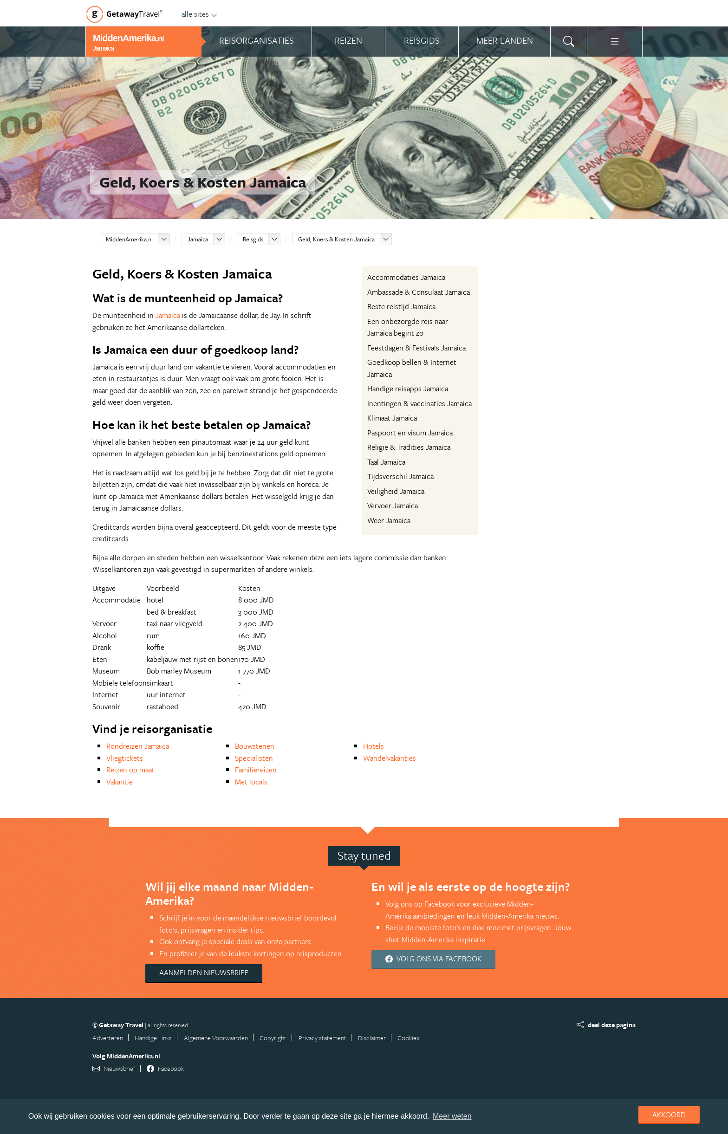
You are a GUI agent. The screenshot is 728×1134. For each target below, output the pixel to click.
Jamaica (198, 239)
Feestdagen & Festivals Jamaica (416, 347)
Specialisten (254, 758)
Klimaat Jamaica (392, 417)
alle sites (199, 13)
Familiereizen (256, 769)
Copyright (273, 1038)
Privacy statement (322, 1038)
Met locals (251, 781)
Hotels (373, 746)
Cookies (408, 1038)
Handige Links (153, 1038)
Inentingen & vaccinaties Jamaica (419, 403)
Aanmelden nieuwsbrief (203, 972)
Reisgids (253, 239)
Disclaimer (372, 1038)
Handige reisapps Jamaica (407, 388)
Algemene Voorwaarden (216, 1038)
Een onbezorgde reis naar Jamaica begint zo (407, 327)
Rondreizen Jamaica (137, 746)
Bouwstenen (254, 746)
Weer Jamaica (388, 520)
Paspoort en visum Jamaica (410, 432)
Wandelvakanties (389, 758)
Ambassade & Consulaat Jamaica (418, 292)
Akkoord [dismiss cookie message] (669, 1114)
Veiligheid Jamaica (395, 491)
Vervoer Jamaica (392, 505)
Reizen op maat (130, 769)
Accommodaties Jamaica (406, 277)
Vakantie (119, 781)
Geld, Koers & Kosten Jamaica (336, 239)
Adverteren (107, 1038)
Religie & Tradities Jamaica (408, 447)
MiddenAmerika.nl (129, 239)
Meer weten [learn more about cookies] (452, 1116)
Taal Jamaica (386, 461)
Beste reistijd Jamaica (401, 306)
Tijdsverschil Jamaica (400, 476)
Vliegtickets (124, 758)
